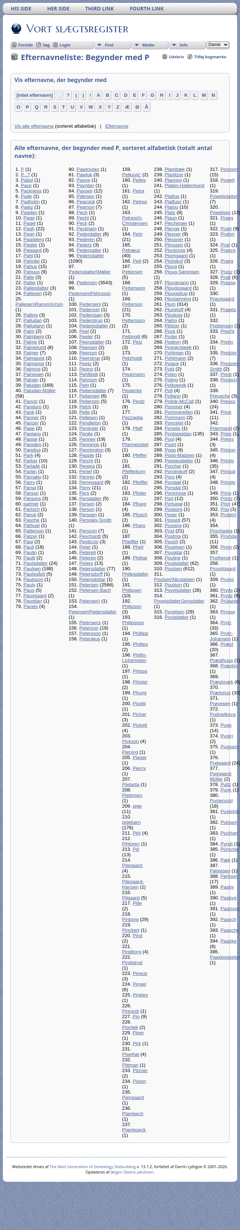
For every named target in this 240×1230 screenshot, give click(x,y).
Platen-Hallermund (184, 185)
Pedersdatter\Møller (90, 271)
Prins (226, 493)
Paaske (228, 941)
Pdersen (85, 196)
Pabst (27, 180)
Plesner (173, 234)
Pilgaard (131, 897)
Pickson (130, 741)
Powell (228, 180)
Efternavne (116, 126)
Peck (82, 223)
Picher (139, 714)
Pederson (89, 309)
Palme (30, 342)
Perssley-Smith (95, 520)
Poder (171, 336)
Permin (86, 477)
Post (169, 531)
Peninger (88, 428)
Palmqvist (33, 363)
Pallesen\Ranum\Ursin (39, 304)
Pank (28, 412)
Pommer (174, 406)
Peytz (138, 401)
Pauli (28, 547)
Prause (228, 282)
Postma (173, 536)
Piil (136, 849)
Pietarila (130, 784)
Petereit (87, 552)
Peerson (88, 352)
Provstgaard (223, 568)
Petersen (88, 584)
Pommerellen (179, 412)
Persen (86, 504)
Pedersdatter (90, 255)
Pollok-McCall (179, 401)
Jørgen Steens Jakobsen (132, 1172)
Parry (29, 482)
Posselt (172, 520)
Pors (169, 477)
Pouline (172, 557)
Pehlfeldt (88, 374)
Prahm (228, 234)
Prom (226, 547)
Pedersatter (89, 250)
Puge (226, 725)
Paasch (228, 919)
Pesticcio (88, 541)
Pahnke (31, 261)
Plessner (174, 239)
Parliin (30, 471)
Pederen (85, 239)
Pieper (140, 757)
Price (226, 412)
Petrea (140, 201)
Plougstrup (176, 293)
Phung (140, 692)
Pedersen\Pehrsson (90, 293)
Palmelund (34, 347)
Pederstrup (91, 320)
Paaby (227, 887)
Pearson (85, 207)
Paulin (30, 552)
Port (169, 498)
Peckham (87, 228)
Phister (140, 682)
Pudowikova (223, 714)
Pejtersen (89, 401)
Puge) (227, 736)
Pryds (227, 590)
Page (28, 218)
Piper (138, 1032)
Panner (31, 417)
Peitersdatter (93, 390)
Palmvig (31, 369)
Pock (170, 331)
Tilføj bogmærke (210, 56)
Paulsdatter (35, 563)
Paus (28, 590)
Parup (29, 514)
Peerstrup (89, 358)
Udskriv (176, 56)
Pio (136, 1016)
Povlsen (229, 169)
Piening (130, 752)
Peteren (87, 557)
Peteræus (89, 638)
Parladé (31, 466)
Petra (138, 191)
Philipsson (133, 622)
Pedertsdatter (93, 325)
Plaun (171, 218)
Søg (46, 44)
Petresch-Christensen (135, 220)
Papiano (32, 433)
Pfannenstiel (135, 444)
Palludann (34, 325)
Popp (170, 450)
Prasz (227, 271)
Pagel (29, 223)
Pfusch (140, 514)
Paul (28, 541)
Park (28, 455)
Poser (171, 514)
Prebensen (221, 325)
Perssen (88, 514)
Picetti (139, 703)
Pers (84, 493)
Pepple (86, 455)
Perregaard (91, 482)
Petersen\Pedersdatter (92, 611)
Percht (86, 460)
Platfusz (173, 201)
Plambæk (175, 169)
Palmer (30, 352)
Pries (226, 433)
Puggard (230, 746)
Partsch (31, 509)
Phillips (140, 644)
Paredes (32, 444)
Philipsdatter (135, 574)
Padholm (30, 201)
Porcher (173, 466)
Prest (226, 374)
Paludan (32, 385)
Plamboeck (134, 1130)
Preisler (229, 352)
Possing (173, 525)
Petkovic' (131, 174)
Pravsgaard (222, 298)
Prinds (227, 460)
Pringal (228, 471)
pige (137, 806)
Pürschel (230, 849)
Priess (227, 439)
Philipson (132, 606)
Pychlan (229, 833)
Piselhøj (130, 1054)
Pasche (31, 520)
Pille (137, 903)
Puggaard (220, 763)
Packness (31, 191)
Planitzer (174, 174)
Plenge (172, 228)
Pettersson (133, 320)
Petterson (132, 304)
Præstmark (221, 682)
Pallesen (32, 293)
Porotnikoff (176, 471)
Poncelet (174, 423)
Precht (228, 331)
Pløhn (171, 320)
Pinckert (130, 930)
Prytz (226, 622)
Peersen (88, 347)
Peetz (85, 363)
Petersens (90, 622)
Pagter (30, 245)
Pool (169, 439)
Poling (171, 379)
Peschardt (90, 536)
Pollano (172, 396)
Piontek (130, 1027)
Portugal (174, 504)
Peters (86, 563)
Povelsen (174, 611)
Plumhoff (174, 309)
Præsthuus (221, 660)
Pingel (139, 984)
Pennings (89, 444)
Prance (228, 250)
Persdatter (90, 498)
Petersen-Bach (95, 590)
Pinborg (130, 919)
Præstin (229, 665)
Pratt (226, 277)
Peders (84, 245)
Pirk (137, 1043)
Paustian (32, 601)
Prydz (227, 595)
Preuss (228, 401)
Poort (170, 444)
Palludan (32, 320)
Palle (28, 277)
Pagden (29, 212)
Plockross (175, 250)
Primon (228, 450)
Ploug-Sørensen (182, 271)
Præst (227, 644)
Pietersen (132, 795)
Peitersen (89, 396)
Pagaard (32, 250)
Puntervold (221, 800)
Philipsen (132, 590)
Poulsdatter (177, 563)
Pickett (140, 725)
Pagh (28, 228)
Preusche (220, 396)
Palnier (30, 379)
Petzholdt (132, 358)
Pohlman (174, 352)
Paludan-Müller (39, 390)
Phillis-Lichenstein (134, 657)
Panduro (32, 406)
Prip (225, 509)
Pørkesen (220, 870)
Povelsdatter (178, 590)
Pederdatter (89, 234)
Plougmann (177, 282)
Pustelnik (230, 811)
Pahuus (31, 271)
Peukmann (133, 374)
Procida (229, 536)
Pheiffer (130, 541)
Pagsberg (33, 239)
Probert (228, 514)
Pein (84, 385)
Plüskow (174, 315)
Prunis (227, 579)
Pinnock (130, 1011)
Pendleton (90, 423)
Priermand (221, 428)
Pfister (139, 493)
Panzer (30, 423)
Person (86, 509)
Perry (85, 487)
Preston (229, 379)
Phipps (140, 671)
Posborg (174, 509)
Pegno (86, 369)
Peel (84, 331)
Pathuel (31, 525)
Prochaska (221, 531)
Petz (137, 342)
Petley (139, 180)
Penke (86, 433)
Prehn (227, 342)
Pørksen (230, 876)
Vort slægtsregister (77, 28)
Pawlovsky (88, 169)
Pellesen (88, 417)
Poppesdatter (179, 460)
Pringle (228, 482)
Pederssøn (90, 315)
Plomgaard (176, 255)
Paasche (230, 930)
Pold (169, 369)
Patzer (30, 536)
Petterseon (133, 288)
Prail (225, 245)
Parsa (29, 487)
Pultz (226, 784)
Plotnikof (174, 261)
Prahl (226, 228)
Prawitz (228, 309)
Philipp (140, 557)
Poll (168, 390)
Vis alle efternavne (34, 126)
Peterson (88, 628)
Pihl (136, 833)
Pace (26, 185)
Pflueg (139, 504)
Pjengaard (133, 1097)
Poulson (173, 584)
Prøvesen (220, 703)
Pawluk (84, 174)
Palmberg (33, 336)
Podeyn (173, 342)
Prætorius (220, 692)
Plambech (132, 1113)
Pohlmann (175, 358)
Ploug (171, 266)
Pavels (30, 606)
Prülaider (230, 601)
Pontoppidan (178, 433)
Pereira (87, 466)
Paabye (229, 897)
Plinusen (174, 245)
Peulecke (132, 390)
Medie (148, 44)
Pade (26, 196)
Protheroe (220, 557)
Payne (83, 180)
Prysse (228, 611)
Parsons (32, 498)
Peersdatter (91, 342)
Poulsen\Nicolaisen (174, 579)
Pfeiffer (140, 482)
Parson (30, 493)
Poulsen (173, 568)
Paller (29, 282)
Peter (85, 547)
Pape (28, 428)
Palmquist (34, 358)
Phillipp (140, 633)
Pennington (91, 450)
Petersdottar (92, 579)
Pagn (28, 234)
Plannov (173, 180)
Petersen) (89, 601)
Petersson (90, 633)
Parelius (32, 450)
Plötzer (172, 325)
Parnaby (32, 477)
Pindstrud (132, 962)
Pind (137, 935)
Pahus (30, 266)
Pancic (30, 401)
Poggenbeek (178, 347)
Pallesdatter (36, 288)
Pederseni (90, 304)
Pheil (138, 547)
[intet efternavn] (35, 95)
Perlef (85, 471)
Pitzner (140, 1070)
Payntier (85, 185)
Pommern (175, 417)
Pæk (225, 860)
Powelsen (220, 212)
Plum (170, 304)
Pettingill (131, 336)
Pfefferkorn (134, 471)
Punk (226, 790)
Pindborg (131, 951)
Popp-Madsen (179, 455)
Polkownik (175, 385)
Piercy (139, 768)
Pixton (139, 1081)
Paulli (29, 557)
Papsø (30, 439)
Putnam (229, 822)
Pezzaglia (132, 417)
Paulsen (32, 568)
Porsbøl (173, 482)
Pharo (139, 525)
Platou (171, 207)
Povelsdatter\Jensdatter (179, 601)
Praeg (227, 218)
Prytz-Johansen (221, 636)
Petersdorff (91, 574)
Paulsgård (34, 574)
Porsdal (173, 487)
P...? (25, 174)
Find (109, 44)
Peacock (86, 201)
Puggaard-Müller (221, 776)
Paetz (27, 207)
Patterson (33, 531)
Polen (171, 374)
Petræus (131, 250)
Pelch (85, 406)
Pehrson (88, 379)
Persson (88, 531)
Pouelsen (175, 547)
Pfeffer (140, 455)
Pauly (29, 584)
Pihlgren (131, 844)
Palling (30, 315)
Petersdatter (92, 568)
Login (65, 44)
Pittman (130, 1065)
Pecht (83, 218)
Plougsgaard (178, 288)
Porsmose (175, 493)
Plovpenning (178, 298)
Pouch (171, 541)
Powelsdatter (223, 196)
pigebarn (131, 822)
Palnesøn (33, 374)
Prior (226, 504)
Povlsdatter (177, 617)
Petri (137, 234)
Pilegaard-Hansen (133, 884)
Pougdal (173, 552)
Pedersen (87, 282)
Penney (87, 439)
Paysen (84, 191)
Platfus (172, 196)
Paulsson (33, 579)
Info (184, 44)
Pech (82, 212)
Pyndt (227, 844)
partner (30, 504)
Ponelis (172, 428)
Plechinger (176, 223)
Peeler (86, 336)
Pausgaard (34, 595)
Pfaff (137, 428)
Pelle (84, 412)
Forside (25, 44)
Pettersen (132, 271)
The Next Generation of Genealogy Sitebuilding (93, 1166)
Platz (170, 212)
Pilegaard (132, 865)
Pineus (140, 973)
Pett (137, 261)
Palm (28, 331)
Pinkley (140, 995)
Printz (227, 498)
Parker (30, 460)
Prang (227, 261)
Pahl (28, 255)
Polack (172, 363)
